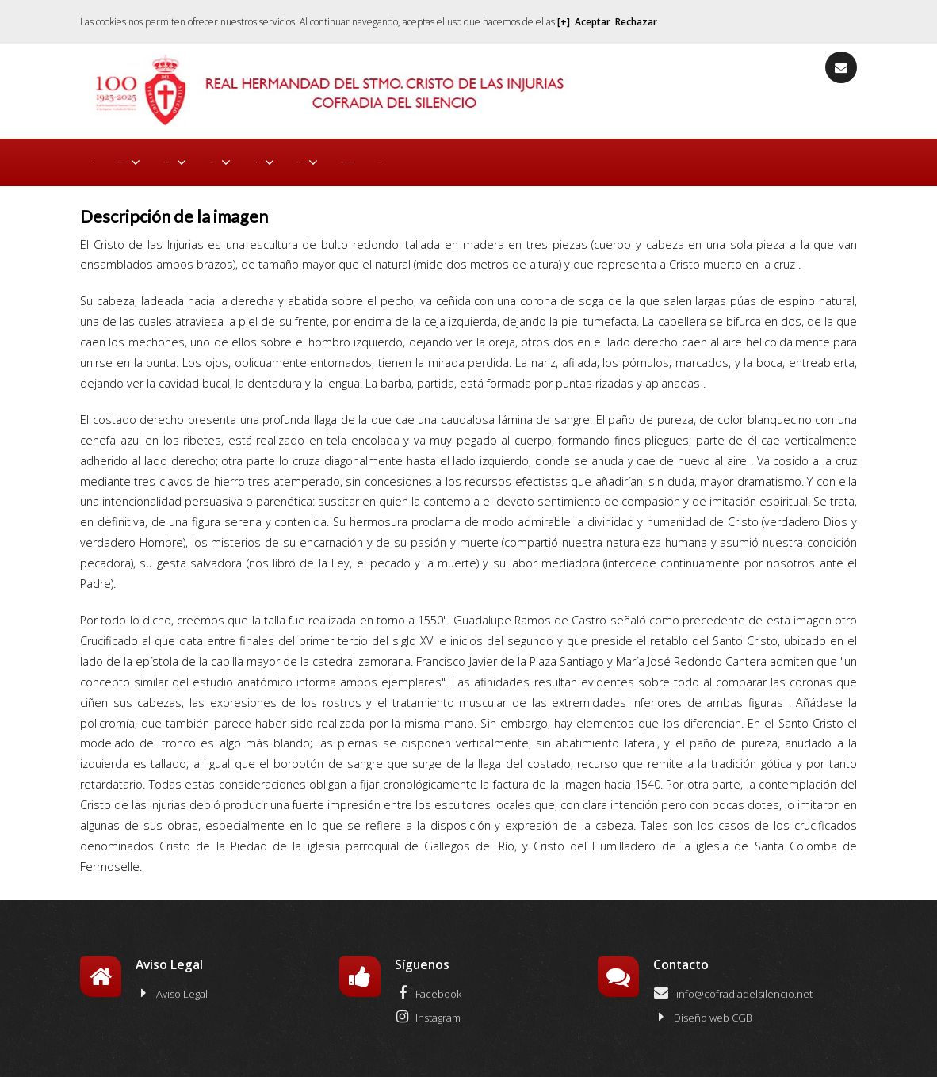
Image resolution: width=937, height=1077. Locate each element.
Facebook (428, 986)
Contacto (739, 158)
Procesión (350, 158)
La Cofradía (256, 158)
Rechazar (636, 22)
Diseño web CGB (702, 1010)
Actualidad (162, 158)
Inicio (103, 158)
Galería (512, 158)
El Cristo (435, 158)
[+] (563, 22)
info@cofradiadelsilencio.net (733, 986)
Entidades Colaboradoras (632, 158)
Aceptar (592, 22)
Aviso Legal (172, 986)
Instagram (428, 1010)
